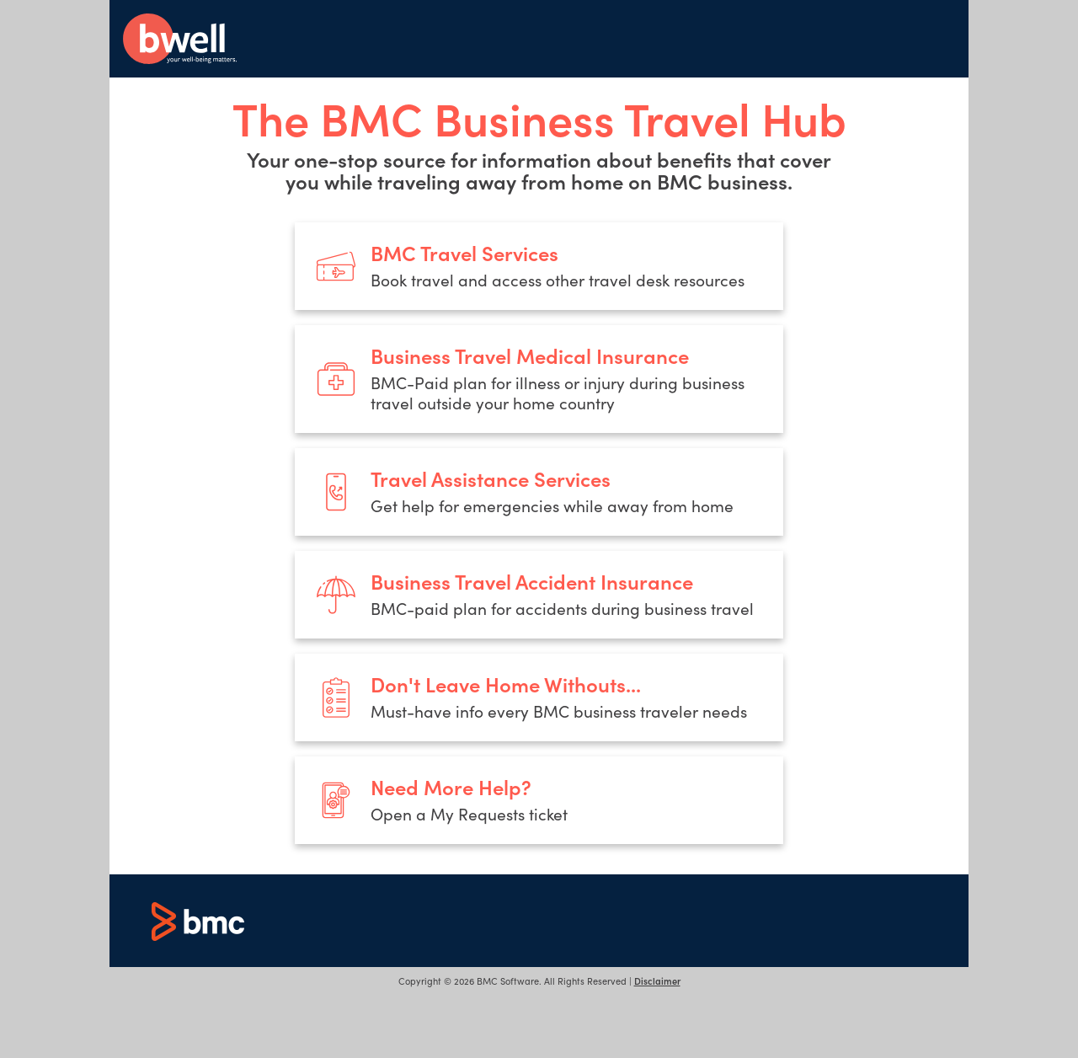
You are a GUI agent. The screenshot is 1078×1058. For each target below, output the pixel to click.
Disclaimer (657, 980)
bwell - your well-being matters (180, 38)
